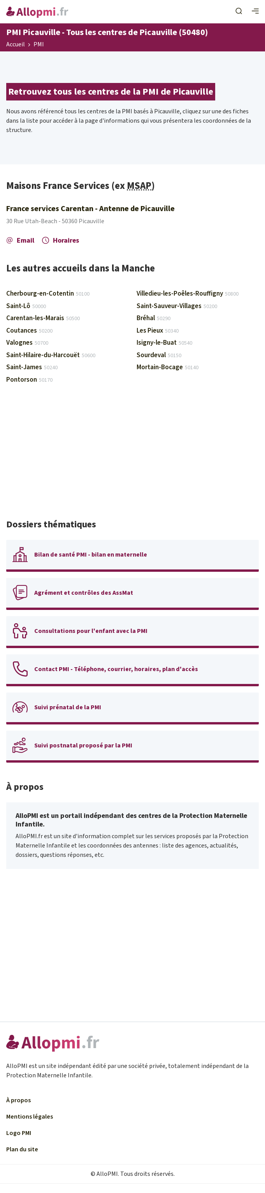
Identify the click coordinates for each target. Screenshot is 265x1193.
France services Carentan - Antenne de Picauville (90, 208)
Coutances (29, 330)
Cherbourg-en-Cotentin (48, 293)
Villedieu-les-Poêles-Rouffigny (188, 293)
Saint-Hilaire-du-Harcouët (50, 355)
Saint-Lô (26, 306)
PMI (38, 44)
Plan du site (22, 1149)
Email (20, 240)
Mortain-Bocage (167, 367)
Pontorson (29, 379)
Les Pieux (158, 330)
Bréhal (153, 318)
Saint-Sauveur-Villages (177, 306)
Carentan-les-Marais (43, 318)
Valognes (27, 342)
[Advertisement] (132, 454)
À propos (18, 1100)
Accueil (15, 44)
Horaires (60, 240)
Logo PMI (18, 1133)
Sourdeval (159, 355)
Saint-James (32, 367)
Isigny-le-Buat (164, 342)
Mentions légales (29, 1116)
